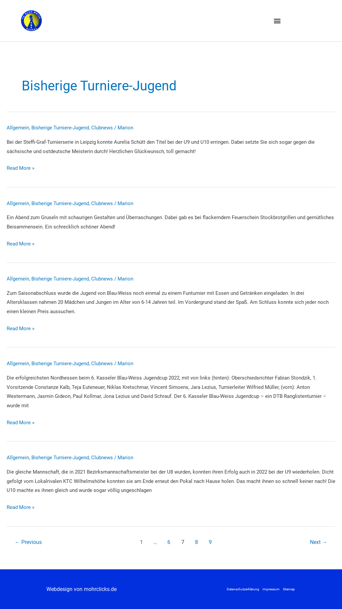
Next (318, 542)
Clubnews (102, 128)
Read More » (20, 168)
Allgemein (18, 128)
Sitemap (289, 589)
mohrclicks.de (100, 589)
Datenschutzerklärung (243, 589)
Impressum (271, 589)
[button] (277, 20)
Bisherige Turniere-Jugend (60, 128)
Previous (28, 542)
